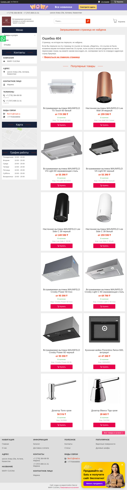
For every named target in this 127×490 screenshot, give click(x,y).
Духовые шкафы (103, 448)
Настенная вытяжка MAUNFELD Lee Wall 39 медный (104, 109)
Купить (63, 125)
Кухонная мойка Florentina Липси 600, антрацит (104, 351)
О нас (6, 40)
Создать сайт (5, 2)
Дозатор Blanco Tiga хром (104, 410)
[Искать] (88, 21)
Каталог (36, 444)
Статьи (67, 448)
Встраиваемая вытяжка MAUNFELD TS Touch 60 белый (61, 109)
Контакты (68, 444)
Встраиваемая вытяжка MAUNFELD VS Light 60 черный (104, 170)
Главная (5, 444)
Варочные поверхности (105, 444)
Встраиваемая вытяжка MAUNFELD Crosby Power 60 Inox (61, 290)
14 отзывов (105, 2)
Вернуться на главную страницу (62, 57)
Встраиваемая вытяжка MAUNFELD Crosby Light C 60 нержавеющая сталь (104, 290)
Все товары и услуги (112, 433)
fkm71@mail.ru (13, 114)
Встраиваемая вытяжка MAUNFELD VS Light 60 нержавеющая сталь (61, 170)
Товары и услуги (11, 35)
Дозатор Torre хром (61, 410)
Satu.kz (74, 485)
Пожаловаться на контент (69, 487)
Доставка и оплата (41, 448)
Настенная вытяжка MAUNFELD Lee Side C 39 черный (61, 230)
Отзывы (7, 45)
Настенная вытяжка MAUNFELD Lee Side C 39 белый (104, 230)
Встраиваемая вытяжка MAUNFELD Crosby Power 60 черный (61, 351)
